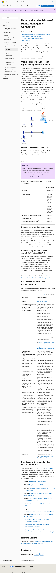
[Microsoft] (3, 2)
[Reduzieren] (17, 15)
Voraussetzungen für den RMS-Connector (31, 36)
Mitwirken (30, 570)
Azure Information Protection (37, 16)
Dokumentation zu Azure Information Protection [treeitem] (8, 21)
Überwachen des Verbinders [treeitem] (10, 63)
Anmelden (52, 1)
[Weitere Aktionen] (53, 16)
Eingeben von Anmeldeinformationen (38, 485)
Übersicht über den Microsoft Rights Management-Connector (36, 34)
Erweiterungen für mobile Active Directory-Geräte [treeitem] (11, 70)
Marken (37, 572)
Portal (38, 5)
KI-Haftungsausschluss (6, 570)
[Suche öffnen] (47, 2)
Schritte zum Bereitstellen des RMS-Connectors (33, 38)
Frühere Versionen (17, 570)
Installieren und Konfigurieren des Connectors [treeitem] (10, 54)
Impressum (30, 572)
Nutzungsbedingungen (21, 572)
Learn (23, 16)
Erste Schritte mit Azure (47, 5)
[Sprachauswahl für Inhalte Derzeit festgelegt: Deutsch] (4, 566)
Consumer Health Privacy (7, 572)
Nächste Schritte (26, 40)
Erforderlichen (49, 468)
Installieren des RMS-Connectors (37, 481)
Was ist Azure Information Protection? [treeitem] (10, 29)
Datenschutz (37, 570)
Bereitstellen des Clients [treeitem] (10, 67)
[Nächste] (44, 2)
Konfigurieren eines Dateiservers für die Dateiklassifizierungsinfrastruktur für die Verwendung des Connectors (40, 532)
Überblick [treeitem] (6, 35)
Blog (24, 570)
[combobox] (10, 18)
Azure (27, 16)
